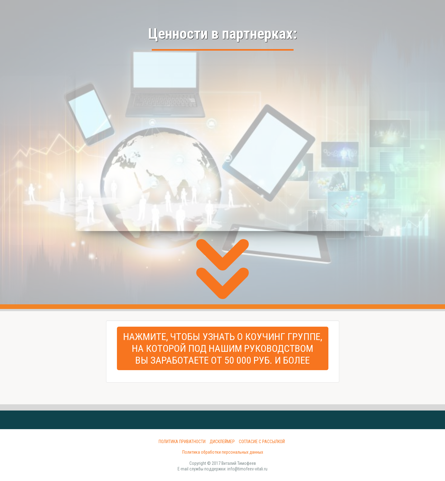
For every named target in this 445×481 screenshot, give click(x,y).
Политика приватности (182, 441)
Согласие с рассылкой (262, 441)
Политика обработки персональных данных (222, 452)
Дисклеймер (222, 441)
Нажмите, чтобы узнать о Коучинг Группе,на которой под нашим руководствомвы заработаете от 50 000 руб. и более (222, 348)
